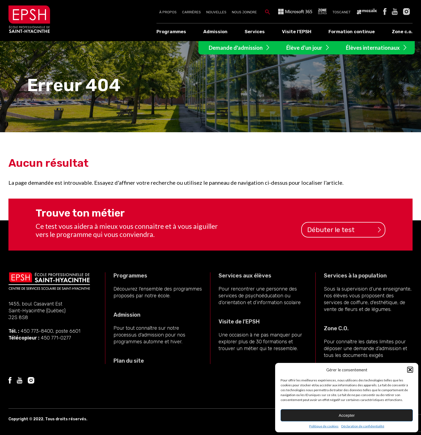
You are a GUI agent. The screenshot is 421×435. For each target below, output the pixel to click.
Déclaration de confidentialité (362, 426)
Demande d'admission (236, 47)
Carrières (191, 12)
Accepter (347, 415)
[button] (410, 369)
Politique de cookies (324, 426)
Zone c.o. (402, 31)
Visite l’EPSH (296, 31)
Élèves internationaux (373, 47)
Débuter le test (331, 230)
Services (255, 31)
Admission (215, 31)
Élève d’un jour (304, 47)
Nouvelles (216, 12)
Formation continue (351, 31)
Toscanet (342, 12)
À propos (168, 12)
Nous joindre (244, 12)
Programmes (171, 31)
